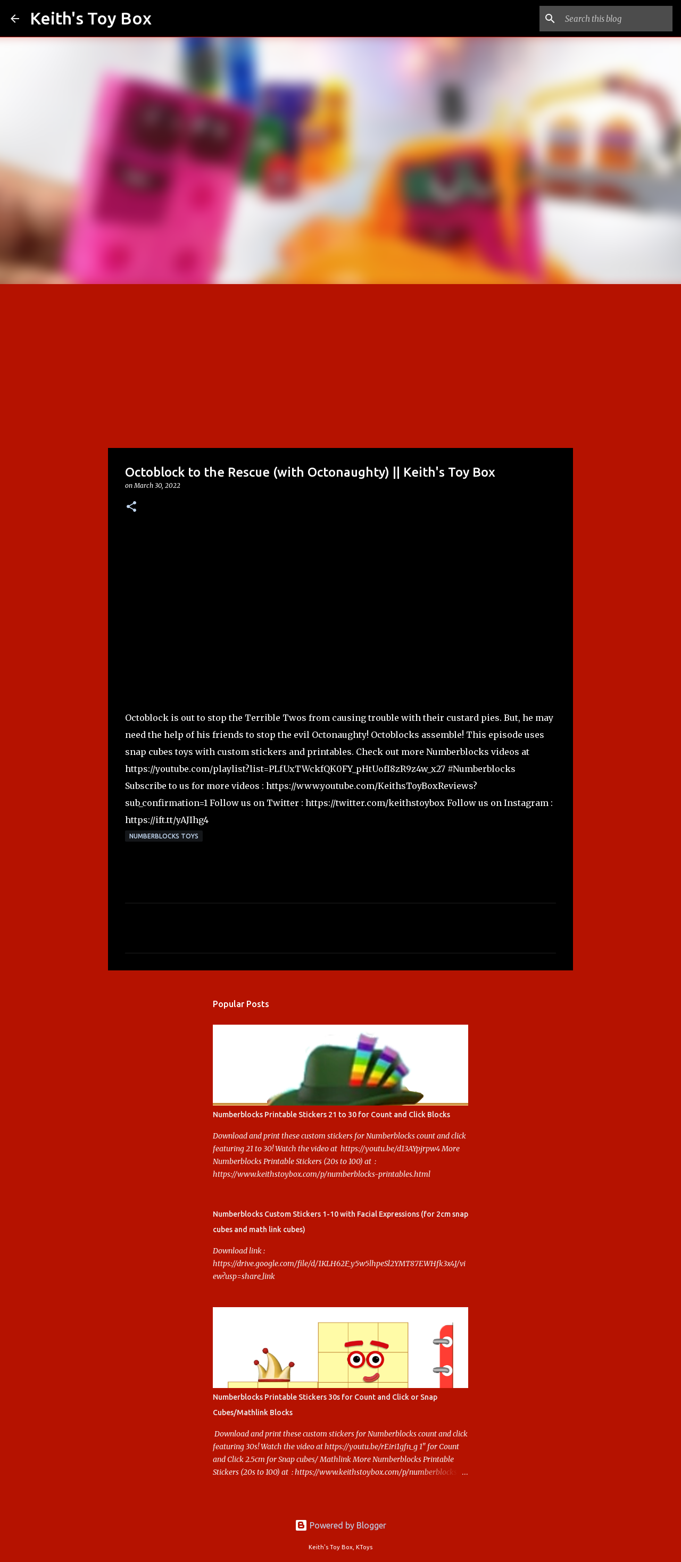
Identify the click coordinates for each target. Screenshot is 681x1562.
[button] (131, 507)
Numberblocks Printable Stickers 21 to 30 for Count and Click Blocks (331, 1114)
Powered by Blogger (340, 1525)
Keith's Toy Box (91, 18)
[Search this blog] (616, 18)
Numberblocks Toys (163, 836)
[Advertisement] (340, 363)
